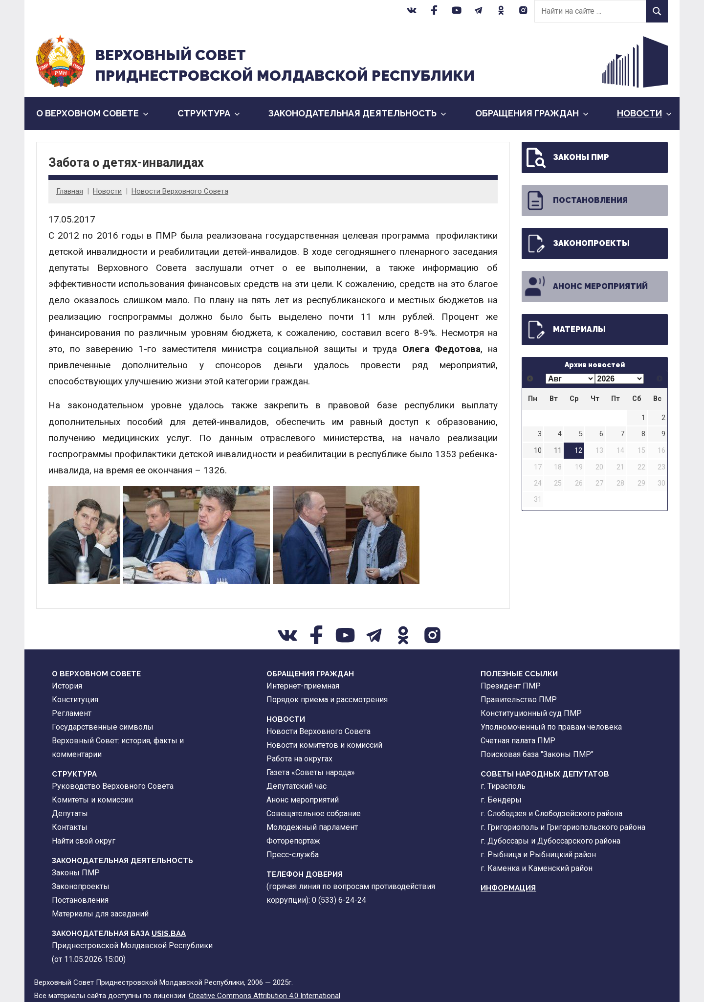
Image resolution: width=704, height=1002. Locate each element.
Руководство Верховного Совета (113, 786)
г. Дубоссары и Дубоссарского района (550, 841)
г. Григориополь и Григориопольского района (563, 827)
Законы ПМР (566, 157)
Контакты (70, 827)
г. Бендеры (501, 799)
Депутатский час (296, 786)
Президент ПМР (511, 685)
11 (558, 450)
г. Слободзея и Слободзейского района (551, 813)
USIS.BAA (169, 933)
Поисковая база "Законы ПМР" (537, 754)
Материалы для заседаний (100, 913)
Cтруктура (208, 113)
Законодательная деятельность (357, 113)
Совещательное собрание (313, 813)
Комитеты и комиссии (92, 799)
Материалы (565, 329)
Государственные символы (103, 727)
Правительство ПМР (519, 699)
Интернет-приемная (302, 685)
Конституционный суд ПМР (531, 713)
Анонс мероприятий (586, 286)
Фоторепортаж (293, 841)
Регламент (71, 713)
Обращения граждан (532, 113)
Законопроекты (577, 243)
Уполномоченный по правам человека (551, 727)
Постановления (576, 200)
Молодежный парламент (312, 827)
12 (578, 450)
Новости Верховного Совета (180, 191)
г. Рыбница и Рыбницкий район (538, 854)
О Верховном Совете (92, 113)
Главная (69, 191)
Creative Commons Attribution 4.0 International (264, 995)
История (67, 685)
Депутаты (70, 813)
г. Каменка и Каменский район (537, 868)
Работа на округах (299, 758)
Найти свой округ (83, 841)
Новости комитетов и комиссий (324, 745)
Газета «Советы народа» (310, 772)
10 (538, 450)
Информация (508, 888)
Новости (644, 113)
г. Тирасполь (503, 786)
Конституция (75, 699)
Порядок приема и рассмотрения (327, 699)
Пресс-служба (292, 854)
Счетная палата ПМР (518, 740)
